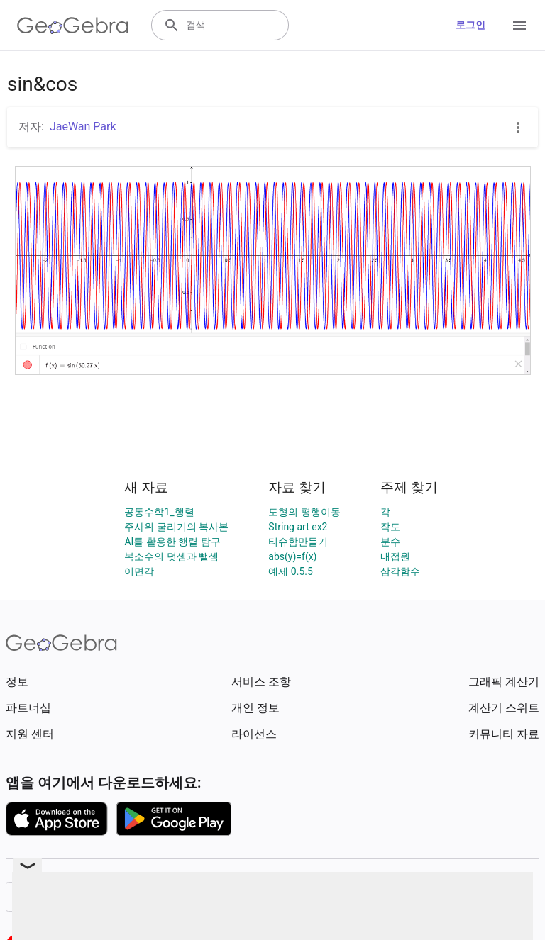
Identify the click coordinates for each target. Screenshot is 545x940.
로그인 (470, 24)
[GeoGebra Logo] (72, 25)
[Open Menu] (519, 25)
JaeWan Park (83, 126)
